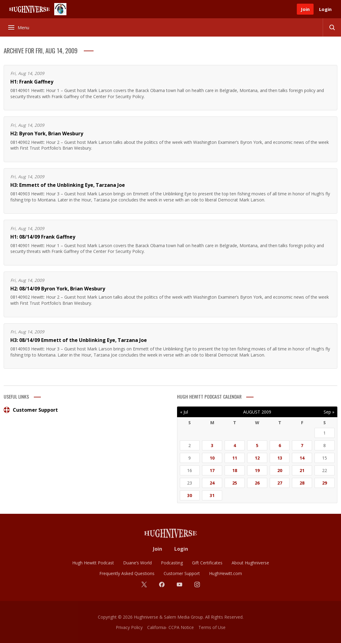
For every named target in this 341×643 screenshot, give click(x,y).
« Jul (184, 412)
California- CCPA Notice (170, 627)
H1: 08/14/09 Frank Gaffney (42, 236)
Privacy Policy (129, 627)
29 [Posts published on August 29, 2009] (324, 483)
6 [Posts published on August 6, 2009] (280, 445)
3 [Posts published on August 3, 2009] (212, 445)
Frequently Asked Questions (127, 573)
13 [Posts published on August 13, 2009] (279, 458)
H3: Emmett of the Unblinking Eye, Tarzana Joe (67, 185)
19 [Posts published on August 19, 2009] (257, 470)
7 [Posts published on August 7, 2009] (302, 445)
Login (325, 9)
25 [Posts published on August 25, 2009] (234, 483)
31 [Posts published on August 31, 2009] (212, 495)
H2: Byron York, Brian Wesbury (46, 133)
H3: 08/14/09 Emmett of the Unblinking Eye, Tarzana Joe (78, 340)
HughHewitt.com (225, 573)
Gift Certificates (207, 563)
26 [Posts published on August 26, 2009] (257, 483)
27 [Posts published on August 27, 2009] (279, 483)
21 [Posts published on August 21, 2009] (302, 470)
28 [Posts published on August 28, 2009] (302, 483)
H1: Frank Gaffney (31, 81)
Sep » (329, 412)
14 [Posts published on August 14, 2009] (302, 458)
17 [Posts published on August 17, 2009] (212, 470)
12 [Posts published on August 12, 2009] (257, 458)
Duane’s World (137, 563)
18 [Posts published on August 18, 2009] (234, 470)
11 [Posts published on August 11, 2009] (234, 458)
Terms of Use (212, 627)
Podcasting (172, 563)
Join (305, 9)
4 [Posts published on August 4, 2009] (234, 445)
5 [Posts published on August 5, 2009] (257, 445)
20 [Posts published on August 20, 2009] (279, 470)
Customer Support (31, 410)
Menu (19, 27)
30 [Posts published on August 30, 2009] (189, 495)
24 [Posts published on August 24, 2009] (212, 483)
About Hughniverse (250, 563)
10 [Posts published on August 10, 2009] (212, 458)
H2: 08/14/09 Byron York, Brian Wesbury (57, 288)
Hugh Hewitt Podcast (93, 563)
